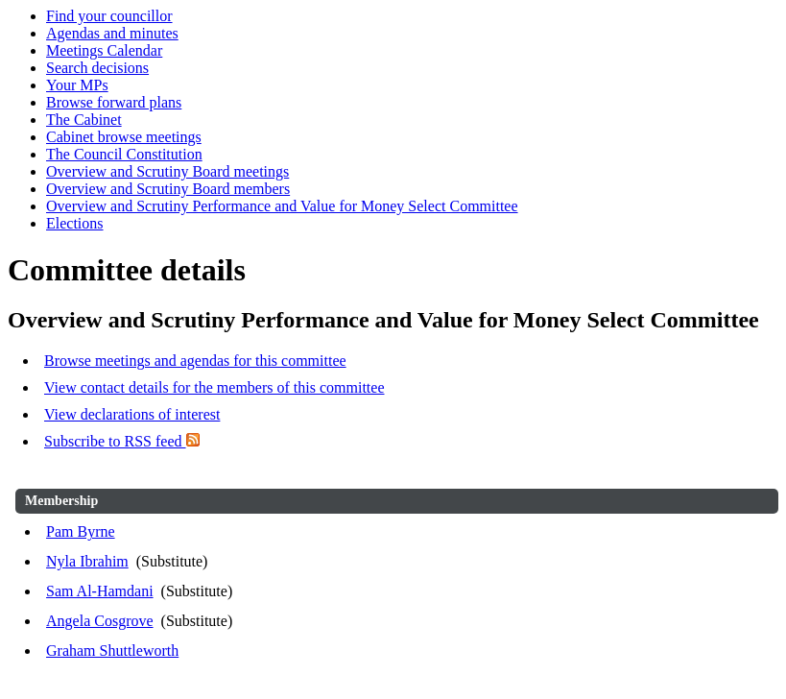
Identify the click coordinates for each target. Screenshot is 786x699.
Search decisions (97, 68)
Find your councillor (109, 16)
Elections (75, 223)
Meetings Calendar (104, 50)
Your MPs (77, 85)
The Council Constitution (124, 154)
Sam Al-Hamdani (100, 591)
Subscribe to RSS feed (122, 441)
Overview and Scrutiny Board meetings (167, 171)
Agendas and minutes (112, 33)
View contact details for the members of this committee (214, 387)
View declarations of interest (132, 414)
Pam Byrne (80, 531)
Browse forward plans (113, 102)
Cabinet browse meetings (124, 137)
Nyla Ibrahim (87, 561)
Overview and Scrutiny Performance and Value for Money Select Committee (282, 206)
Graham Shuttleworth (112, 650)
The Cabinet (84, 119)
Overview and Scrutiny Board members (168, 189)
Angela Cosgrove (100, 621)
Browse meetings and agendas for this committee (195, 360)
